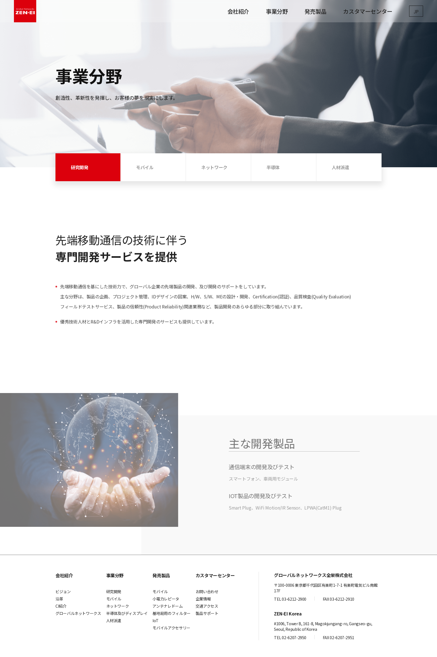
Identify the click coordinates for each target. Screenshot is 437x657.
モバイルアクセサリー (171, 628)
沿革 (59, 599)
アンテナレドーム (167, 606)
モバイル (114, 599)
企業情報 (203, 599)
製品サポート (207, 613)
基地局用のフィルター (171, 613)
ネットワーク (117, 606)
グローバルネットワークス (78, 613)
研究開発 (114, 591)
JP (416, 11)
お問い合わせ (207, 591)
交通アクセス (207, 606)
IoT (155, 620)
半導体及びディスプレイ (127, 613)
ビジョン (63, 591)
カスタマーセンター (367, 11)
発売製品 (316, 11)
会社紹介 (238, 11)
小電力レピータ (165, 599)
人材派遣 (114, 620)
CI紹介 (61, 606)
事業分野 (277, 11)
